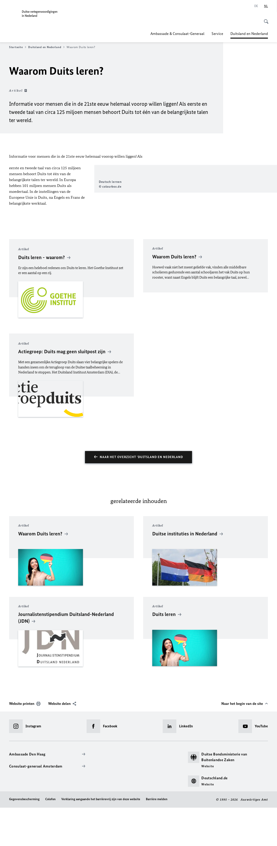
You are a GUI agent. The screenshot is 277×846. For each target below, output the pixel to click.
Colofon (50, 837)
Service (217, 33)
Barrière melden (156, 837)
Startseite (17, 47)
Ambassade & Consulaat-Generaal (177, 33)
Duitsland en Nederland (249, 34)
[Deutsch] (256, 6)
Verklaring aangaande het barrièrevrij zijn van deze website (100, 837)
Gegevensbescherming (24, 837)
